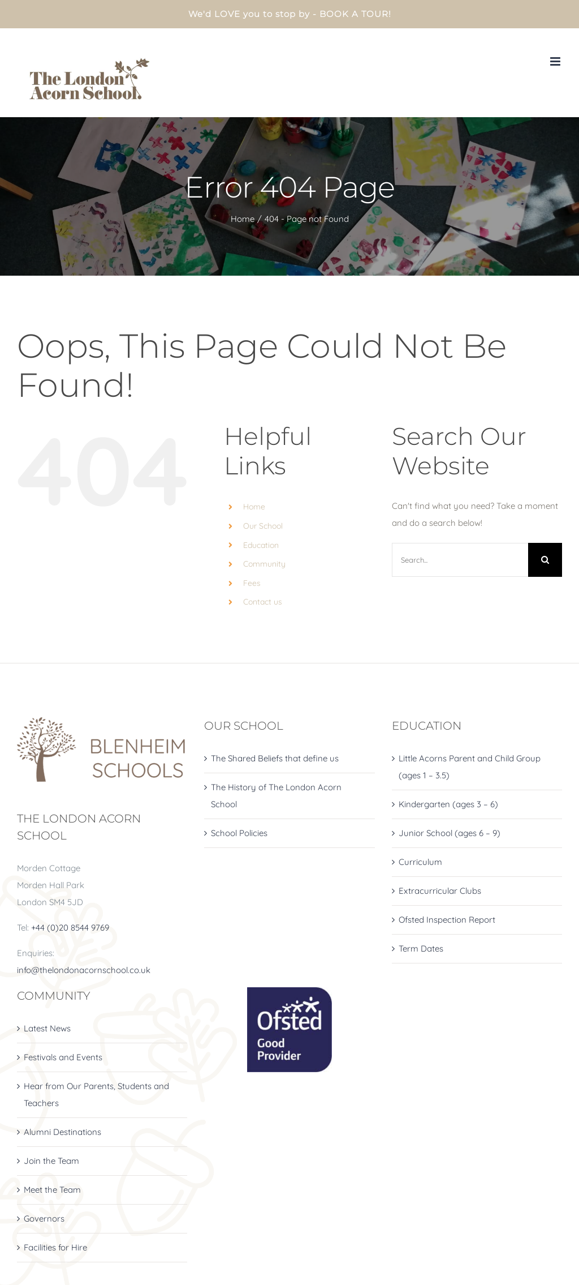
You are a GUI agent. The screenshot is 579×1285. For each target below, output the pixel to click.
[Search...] (460, 560)
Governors (44, 1218)
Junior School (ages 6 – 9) (449, 833)
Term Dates (421, 948)
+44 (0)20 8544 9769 (70, 927)
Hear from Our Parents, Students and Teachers (96, 1094)
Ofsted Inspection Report (447, 919)
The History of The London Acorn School (276, 795)
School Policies (239, 833)
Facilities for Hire (55, 1247)
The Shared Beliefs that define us (275, 758)
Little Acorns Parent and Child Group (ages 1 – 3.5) (470, 767)
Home (254, 507)
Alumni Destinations (62, 1131)
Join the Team (51, 1160)
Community (264, 564)
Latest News (47, 1028)
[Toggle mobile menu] (556, 61)
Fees (252, 583)
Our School (263, 526)
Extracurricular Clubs (440, 890)
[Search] (545, 560)
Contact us (262, 602)
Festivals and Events (63, 1057)
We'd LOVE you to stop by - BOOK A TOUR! (289, 13)
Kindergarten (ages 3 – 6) (448, 804)
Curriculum (420, 861)
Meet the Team (52, 1189)
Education (261, 545)
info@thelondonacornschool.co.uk (83, 970)
